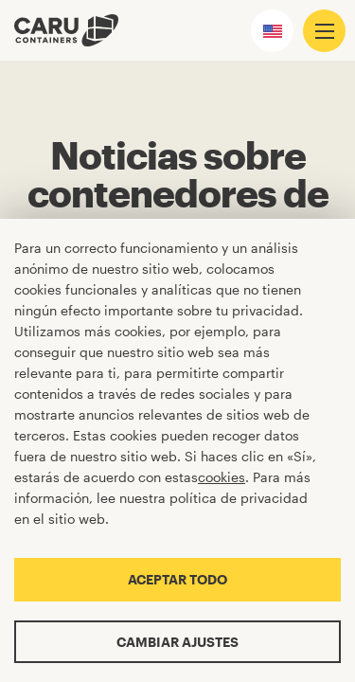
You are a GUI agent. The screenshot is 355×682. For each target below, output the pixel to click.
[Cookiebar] (177, 450)
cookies (221, 477)
